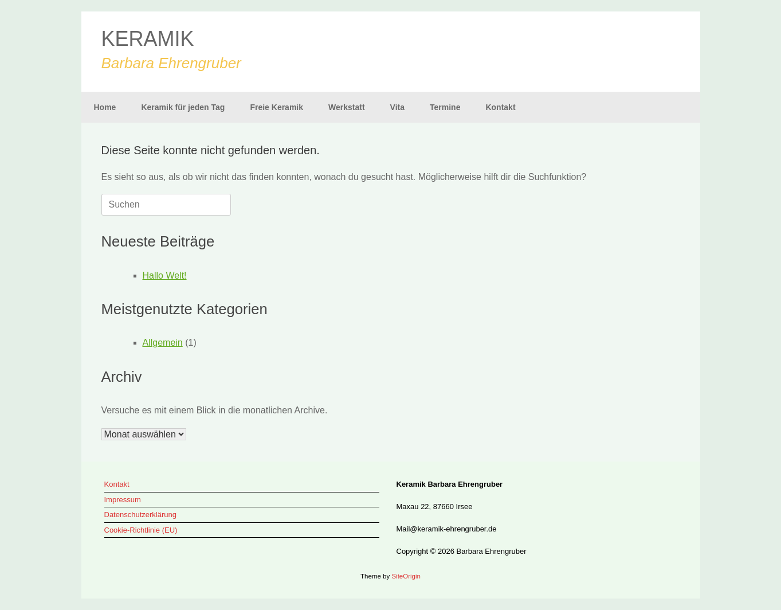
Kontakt (500, 107)
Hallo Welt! (165, 275)
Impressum (122, 499)
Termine (445, 107)
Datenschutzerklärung (140, 514)
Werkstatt (346, 107)
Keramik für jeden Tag (183, 107)
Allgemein (163, 342)
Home (105, 107)
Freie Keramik (276, 107)
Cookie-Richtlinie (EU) (141, 530)
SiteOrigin (406, 576)
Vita (397, 107)
